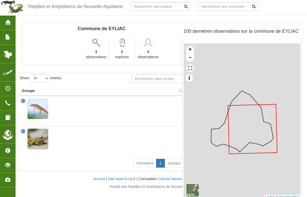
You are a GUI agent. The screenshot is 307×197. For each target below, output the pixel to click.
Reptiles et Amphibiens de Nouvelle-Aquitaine (75, 6)
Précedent (145, 168)
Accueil (99, 184)
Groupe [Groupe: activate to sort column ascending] (28, 96)
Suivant (174, 168)
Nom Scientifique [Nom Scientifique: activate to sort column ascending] (67, 96)
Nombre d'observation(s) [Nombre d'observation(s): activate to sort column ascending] (115, 93)
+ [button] (190, 50)
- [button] (190, 58)
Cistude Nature (170, 184)
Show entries (40, 78)
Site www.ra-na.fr (122, 184)
